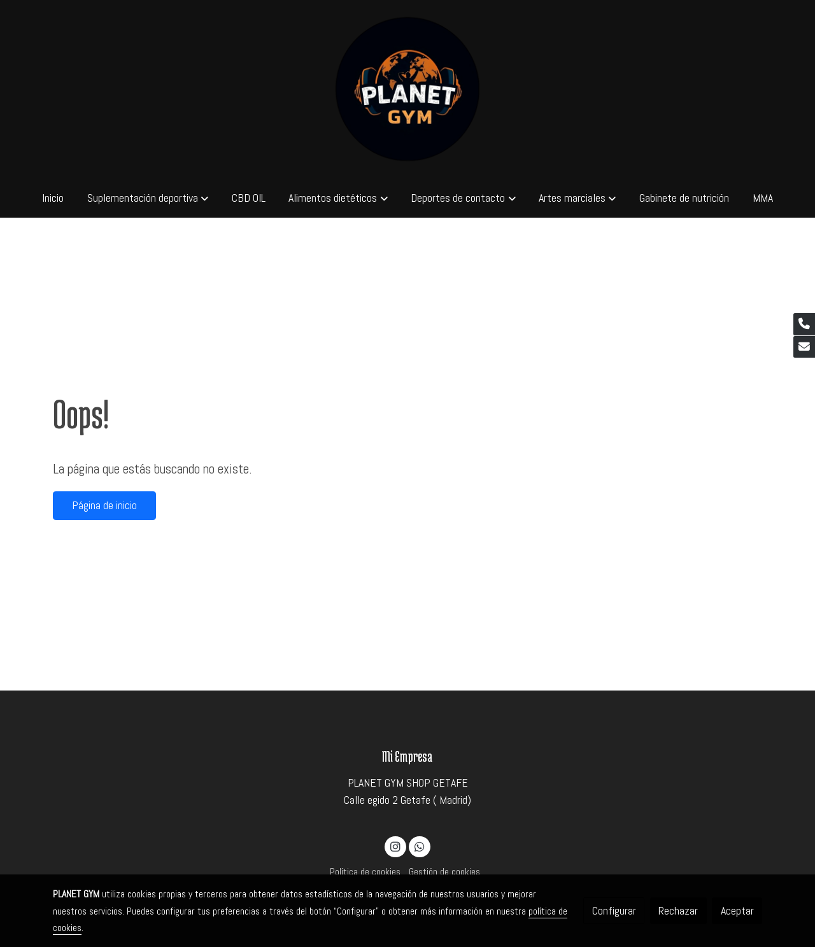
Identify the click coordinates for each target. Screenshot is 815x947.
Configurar (614, 911)
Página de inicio (104, 505)
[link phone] (804, 324)
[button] (148, 198)
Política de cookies (365, 872)
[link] (407, 89)
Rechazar (678, 911)
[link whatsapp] (419, 846)
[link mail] (804, 347)
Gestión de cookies (444, 872)
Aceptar (737, 911)
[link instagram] (395, 846)
